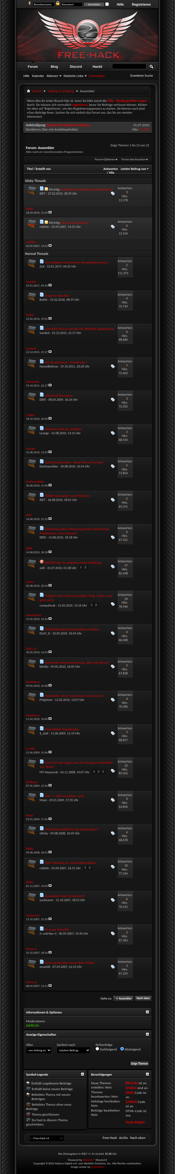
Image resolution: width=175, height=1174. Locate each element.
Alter (29, 1045)
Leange (44, 433)
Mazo (43, 800)
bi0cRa (44, 666)
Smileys (130, 1088)
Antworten (110, 169)
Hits (111, 172)
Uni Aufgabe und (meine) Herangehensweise (76, 262)
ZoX (42, 266)
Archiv (123, 1138)
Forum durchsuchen (133, 159)
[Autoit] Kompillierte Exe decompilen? (72, 829)
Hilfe (120, 4)
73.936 (144, 129)
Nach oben (143, 998)
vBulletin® (89, 1160)
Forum (33, 67)
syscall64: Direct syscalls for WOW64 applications (79, 329)
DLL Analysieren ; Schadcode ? (66, 362)
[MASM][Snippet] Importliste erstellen (72, 629)
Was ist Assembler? (75, 223)
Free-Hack (110, 1138)
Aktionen (52, 75)
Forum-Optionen (105, 159)
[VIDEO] (131, 1102)
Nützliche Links (73, 75)
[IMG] (129, 1093)
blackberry (33, 129)
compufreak (47, 605)
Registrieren (141, 4)
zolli (42, 568)
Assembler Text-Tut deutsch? (65, 896)
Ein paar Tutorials (57, 929)
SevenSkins (97, 1167)
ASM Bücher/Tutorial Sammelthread (86, 189)
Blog (54, 67)
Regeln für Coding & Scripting (68, 125)
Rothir (44, 300)
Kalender (38, 75)
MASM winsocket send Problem (67, 496)
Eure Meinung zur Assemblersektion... (72, 863)
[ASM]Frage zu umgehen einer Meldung (73, 562)
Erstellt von (43, 169)
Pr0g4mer (46, 700)
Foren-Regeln (135, 1122)
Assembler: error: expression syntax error (74, 696)
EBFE (43, 400)
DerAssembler (49, 466)
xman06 (45, 967)
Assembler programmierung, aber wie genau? (77, 662)
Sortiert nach (66, 1045)
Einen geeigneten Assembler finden (70, 963)
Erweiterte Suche (141, 75)
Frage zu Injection (57, 296)
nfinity (44, 833)
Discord (76, 67)
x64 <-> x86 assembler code (64, 796)
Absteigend (130, 1049)
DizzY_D (45, 633)
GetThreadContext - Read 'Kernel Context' (74, 462)
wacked (45, 333)
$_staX (44, 733)
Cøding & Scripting (61, 91)
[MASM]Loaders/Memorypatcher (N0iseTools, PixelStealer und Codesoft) (75, 531)
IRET (42, 193)
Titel (30, 169)
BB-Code (131, 1083)
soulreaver (46, 900)
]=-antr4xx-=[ (48, 933)
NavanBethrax (49, 366)
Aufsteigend (106, 1049)
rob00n (44, 227)
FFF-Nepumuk (49, 772)
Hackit (97, 67)
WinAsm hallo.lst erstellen (63, 429)
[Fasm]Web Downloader (62, 729)
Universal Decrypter (59, 395)
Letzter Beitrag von (135, 169)
